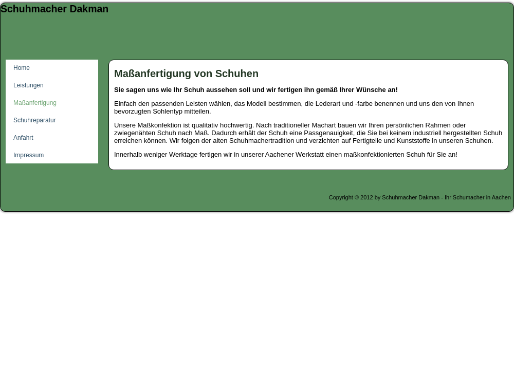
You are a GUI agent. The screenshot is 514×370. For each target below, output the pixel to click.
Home (21, 67)
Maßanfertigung (35, 102)
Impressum (28, 155)
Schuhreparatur (34, 120)
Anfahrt (23, 137)
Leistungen (28, 85)
